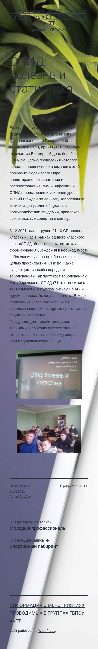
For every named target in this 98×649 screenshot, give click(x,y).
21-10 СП (81, 486)
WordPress (46, 631)
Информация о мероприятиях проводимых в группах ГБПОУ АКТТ (49, 17)
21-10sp (25, 496)
